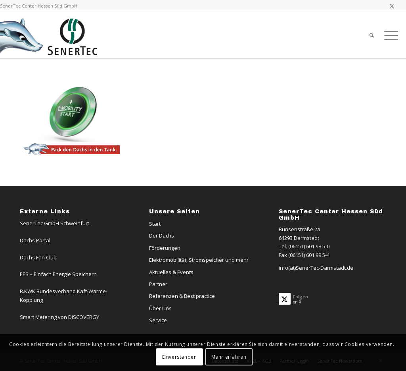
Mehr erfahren (229, 357)
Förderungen (164, 247)
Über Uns (160, 308)
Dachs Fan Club (38, 257)
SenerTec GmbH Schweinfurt (54, 223)
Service (158, 320)
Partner (158, 284)
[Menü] (388, 35)
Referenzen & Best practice (182, 296)
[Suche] (371, 35)
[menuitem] (371, 35)
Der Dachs (161, 235)
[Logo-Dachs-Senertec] (50, 35)
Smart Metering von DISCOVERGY (59, 317)
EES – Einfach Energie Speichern (58, 274)
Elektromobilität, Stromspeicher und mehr (199, 259)
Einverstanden (179, 357)
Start (155, 223)
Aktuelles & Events (171, 272)
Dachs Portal (35, 240)
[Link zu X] (392, 6)
